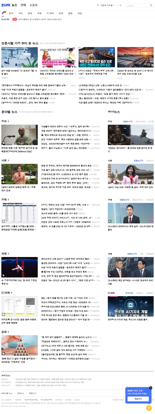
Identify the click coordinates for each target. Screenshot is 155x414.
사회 (20, 13)
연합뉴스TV (127, 121)
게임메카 (4, 78)
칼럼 (70, 13)
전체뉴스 (20, 393)
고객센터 (68, 400)
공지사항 (58, 400)
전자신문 (129, 293)
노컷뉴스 (150, 160)
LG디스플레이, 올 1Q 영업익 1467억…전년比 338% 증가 (39, 19)
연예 (23, 5)
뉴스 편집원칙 (6, 400)
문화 (61, 13)
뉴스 (14, 5)
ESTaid (5, 406)
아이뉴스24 (140, 121)
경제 (30, 13)
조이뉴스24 (44, 78)
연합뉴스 (82, 78)
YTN (141, 253)
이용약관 (18, 400)
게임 (80, 13)
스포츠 (34, 5)
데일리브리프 (137, 199)
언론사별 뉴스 (6, 393)
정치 (11, 13)
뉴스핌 (119, 78)
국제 (39, 13)
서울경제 (150, 199)
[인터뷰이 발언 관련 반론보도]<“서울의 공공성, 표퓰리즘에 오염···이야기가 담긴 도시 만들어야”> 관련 (53, 379)
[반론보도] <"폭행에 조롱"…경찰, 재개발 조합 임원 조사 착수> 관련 (41, 385)
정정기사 (5, 375)
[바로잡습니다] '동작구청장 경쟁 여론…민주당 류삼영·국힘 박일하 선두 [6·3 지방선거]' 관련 (50, 382)
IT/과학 (50, 13)
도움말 (77, 400)
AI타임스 (150, 293)
